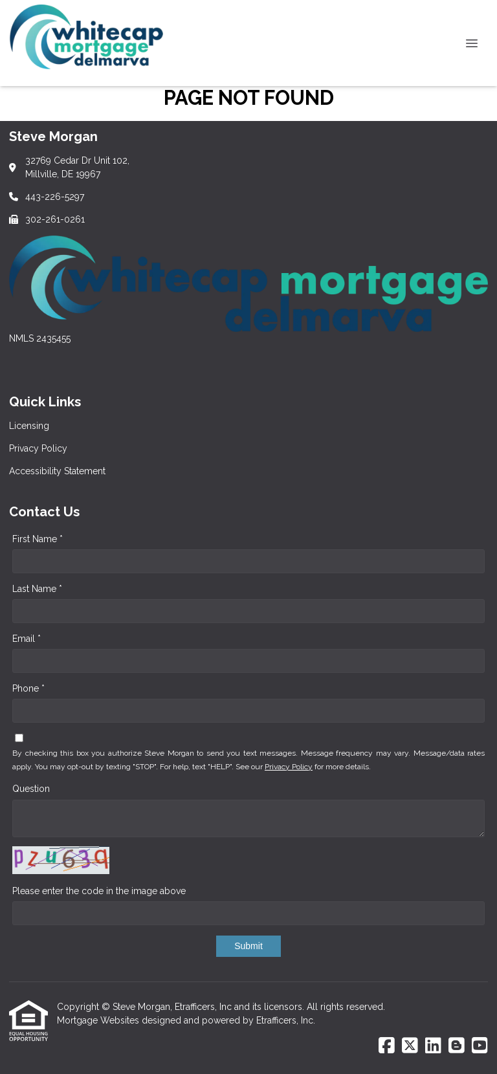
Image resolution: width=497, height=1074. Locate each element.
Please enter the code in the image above (99, 891)
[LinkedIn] (433, 1046)
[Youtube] (480, 1046)
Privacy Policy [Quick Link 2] (38, 448)
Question (31, 789)
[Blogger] (456, 1046)
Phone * (28, 688)
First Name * (37, 539)
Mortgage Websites (99, 1020)
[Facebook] (387, 1046)
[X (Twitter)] (410, 1046)
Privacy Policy (289, 766)
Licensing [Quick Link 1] (29, 426)
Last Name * (37, 589)
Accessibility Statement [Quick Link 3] (57, 471)
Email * (26, 638)
